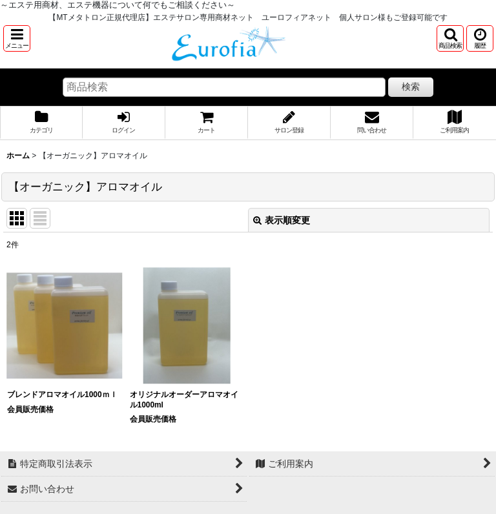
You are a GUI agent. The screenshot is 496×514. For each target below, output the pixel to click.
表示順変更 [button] (281, 220)
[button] (16, 38)
